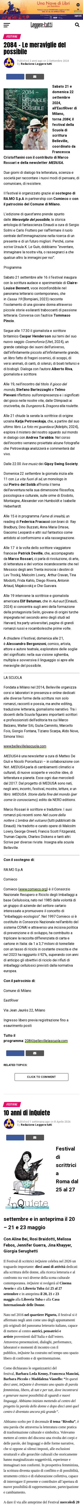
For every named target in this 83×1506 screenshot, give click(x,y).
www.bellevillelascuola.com (25, 746)
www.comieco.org (33, 889)
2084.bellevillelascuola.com (46, 1041)
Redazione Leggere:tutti (36, 63)
